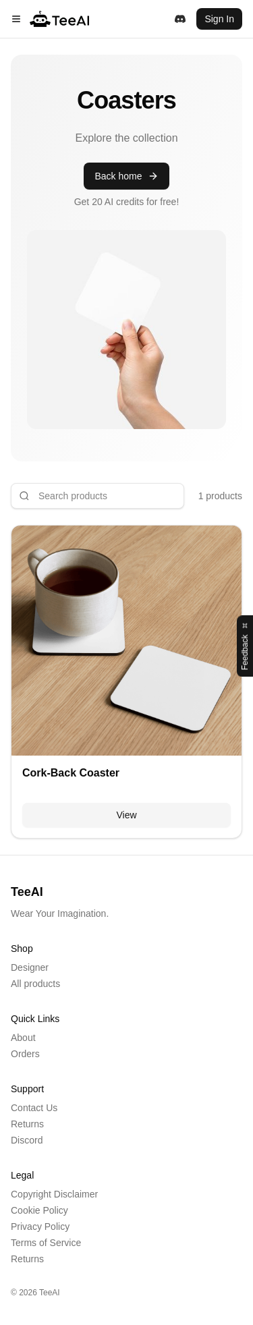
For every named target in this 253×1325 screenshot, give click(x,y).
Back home (126, 176)
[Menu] (16, 18)
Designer (30, 967)
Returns (27, 1124)
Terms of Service (46, 1242)
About (23, 1037)
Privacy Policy (40, 1226)
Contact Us (34, 1107)
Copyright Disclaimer (54, 1194)
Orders (25, 1053)
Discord (27, 1140)
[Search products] (97, 496)
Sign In (219, 18)
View (126, 815)
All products (35, 983)
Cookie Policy (39, 1210)
